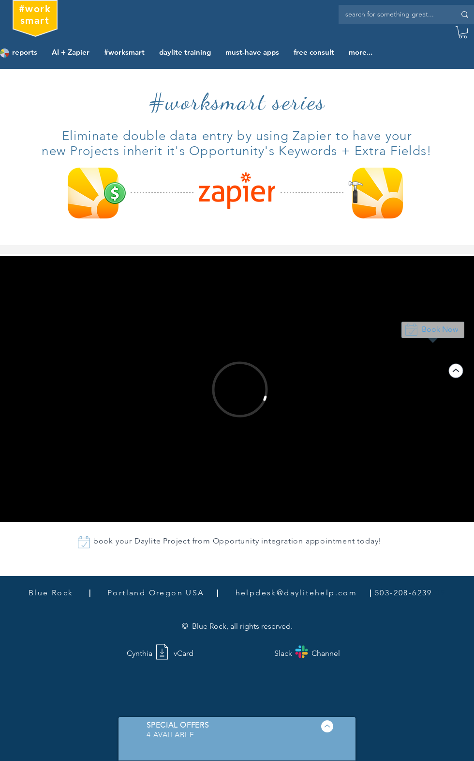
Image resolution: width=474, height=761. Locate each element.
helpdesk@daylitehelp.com (296, 592)
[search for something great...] (393, 14)
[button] (463, 32)
